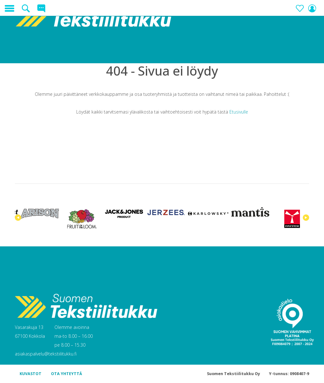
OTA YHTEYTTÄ (66, 373)
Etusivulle (238, 112)
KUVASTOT (30, 373)
